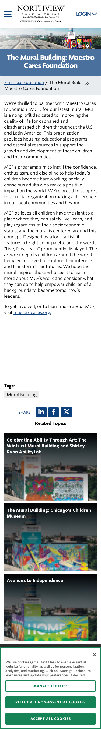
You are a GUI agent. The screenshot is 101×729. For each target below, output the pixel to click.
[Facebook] (53, 412)
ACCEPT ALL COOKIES (50, 719)
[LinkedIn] (41, 412)
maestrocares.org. (32, 312)
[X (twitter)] (66, 412)
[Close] (94, 655)
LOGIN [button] (86, 14)
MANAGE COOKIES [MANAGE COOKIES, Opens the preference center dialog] (50, 686)
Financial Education (24, 82)
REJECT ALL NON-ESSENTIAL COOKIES (50, 702)
